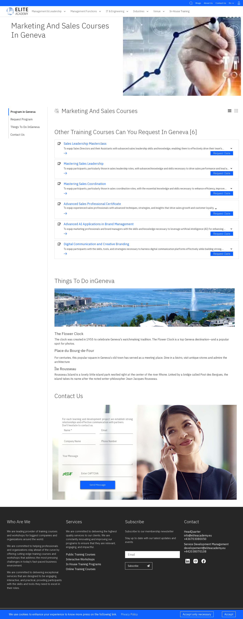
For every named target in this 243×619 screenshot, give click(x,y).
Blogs (198, 3)
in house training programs (83, 564)
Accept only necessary (197, 614)
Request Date (221, 153)
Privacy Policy (129, 614)
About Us (208, 3)
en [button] (232, 3)
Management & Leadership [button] (49, 11)
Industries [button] (141, 11)
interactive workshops (80, 559)
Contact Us (221, 3)
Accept (228, 614)
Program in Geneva (23, 112)
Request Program (21, 119)
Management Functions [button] (86, 11)
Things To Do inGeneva (25, 127)
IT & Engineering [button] (117, 11)
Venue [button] (159, 11)
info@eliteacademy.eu (198, 535)
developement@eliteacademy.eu (204, 548)
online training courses (80, 569)
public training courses (80, 554)
